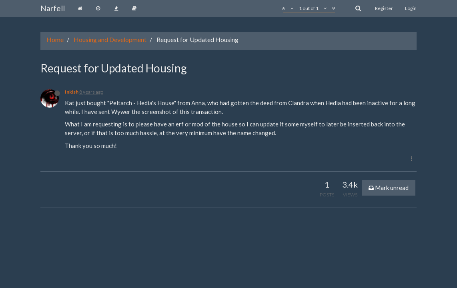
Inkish (71, 92)
